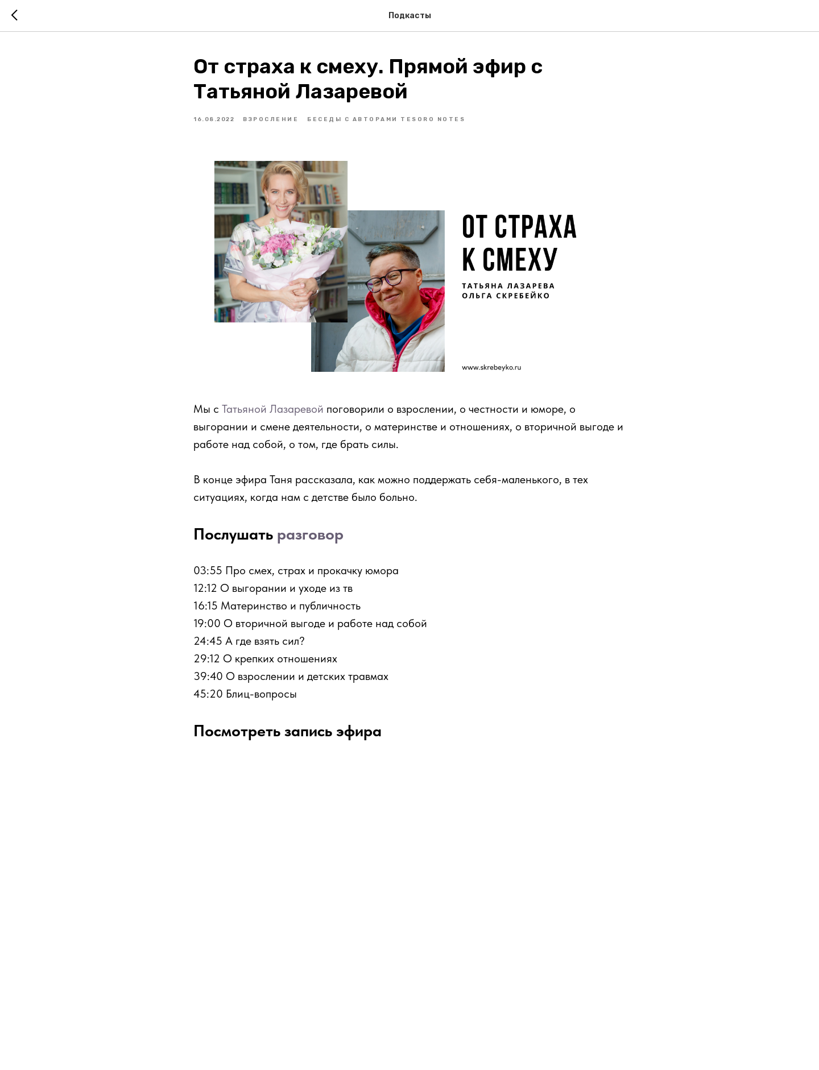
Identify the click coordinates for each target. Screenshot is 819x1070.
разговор (310, 534)
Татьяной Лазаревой (273, 409)
